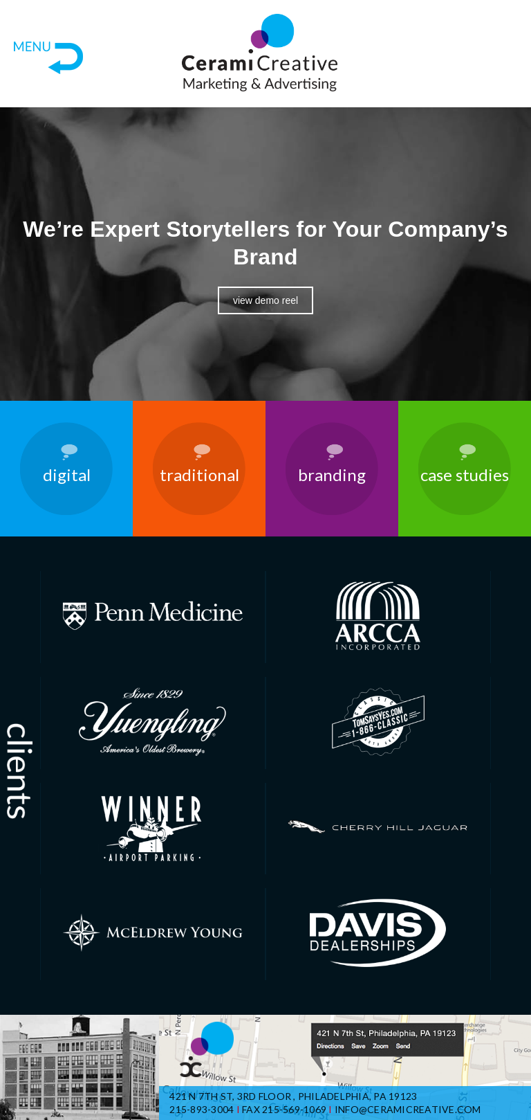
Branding (332, 474)
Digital (67, 474)
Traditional (199, 474)
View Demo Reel (265, 300)
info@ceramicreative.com (408, 1109)
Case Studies (464, 474)
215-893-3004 (201, 1109)
